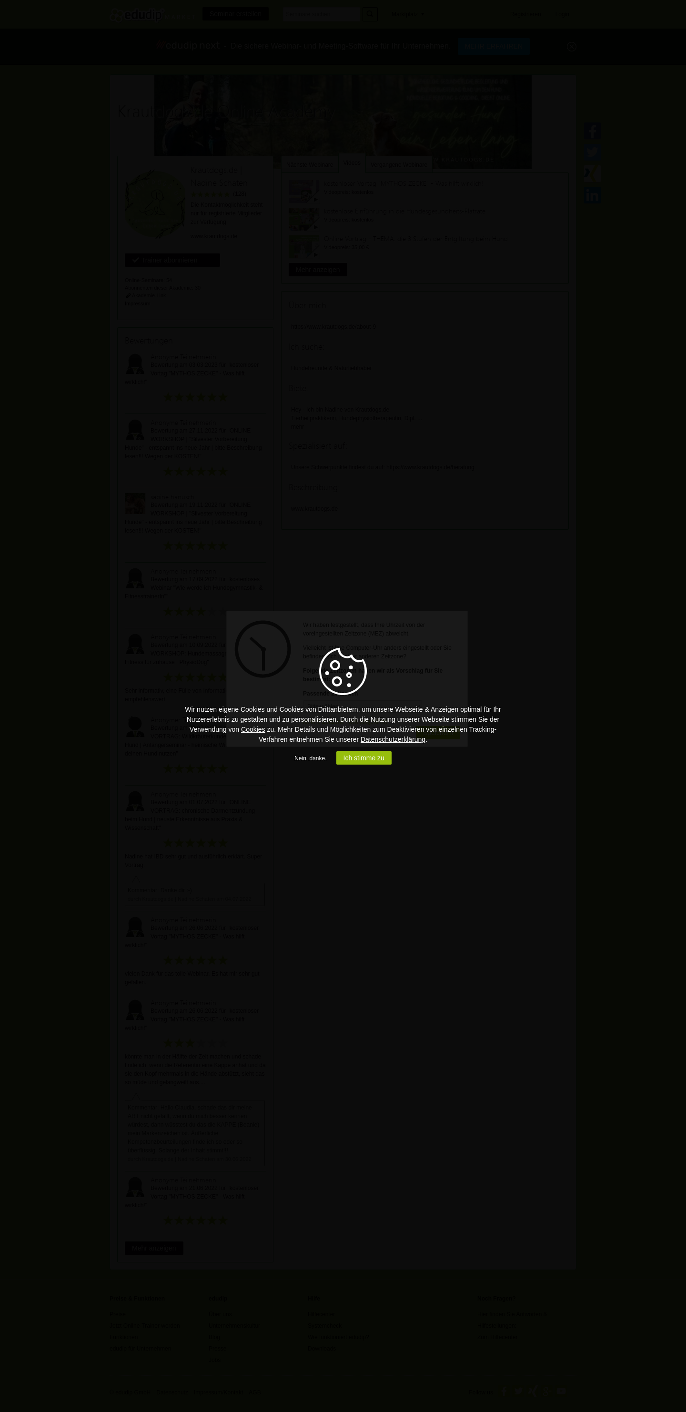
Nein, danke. (310, 758)
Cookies (253, 729)
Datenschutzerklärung (393, 739)
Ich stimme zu (363, 758)
